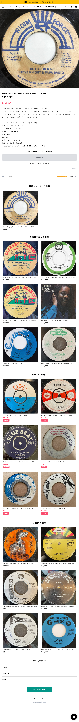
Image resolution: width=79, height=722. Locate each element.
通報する (74, 169)
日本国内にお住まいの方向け (39, 164)
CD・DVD (5, 673)
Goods (4, 680)
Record (4, 667)
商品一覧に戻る (39, 690)
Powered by (39, 702)
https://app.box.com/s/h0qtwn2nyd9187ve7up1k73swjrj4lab (23, 146)
